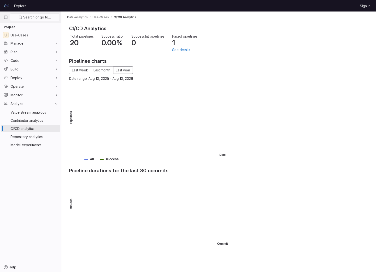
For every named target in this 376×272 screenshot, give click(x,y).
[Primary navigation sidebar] (6, 17)
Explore (20, 6)
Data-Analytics (77, 17)
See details (181, 50)
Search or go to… (34, 17)
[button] (92, 159)
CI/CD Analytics (125, 17)
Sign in (365, 6)
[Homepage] (6, 6)
